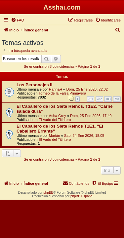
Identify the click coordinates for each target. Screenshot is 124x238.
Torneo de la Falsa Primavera (62, 93)
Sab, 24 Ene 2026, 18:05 (84, 136)
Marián (54, 136)
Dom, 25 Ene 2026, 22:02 (86, 89)
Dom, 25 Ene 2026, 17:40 (90, 116)
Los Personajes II (34, 84)
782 (99, 99)
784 (116, 99)
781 (90, 99)
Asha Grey (57, 116)
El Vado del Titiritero (55, 120)
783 (107, 99)
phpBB (48, 192)
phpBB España (81, 196)
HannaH (55, 89)
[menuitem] (17, 20)
